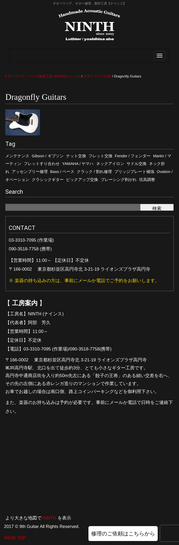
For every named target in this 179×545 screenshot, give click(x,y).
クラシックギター (48, 179)
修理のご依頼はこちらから (123, 533)
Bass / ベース (62, 172)
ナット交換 (76, 156)
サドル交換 (137, 164)
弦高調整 (147, 179)
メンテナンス (17, 156)
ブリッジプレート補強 (134, 172)
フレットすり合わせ (42, 164)
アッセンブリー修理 (30, 172)
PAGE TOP (15, 537)
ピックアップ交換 (82, 179)
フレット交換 (100, 156)
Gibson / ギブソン (47, 156)
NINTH (49, 517)
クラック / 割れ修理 (94, 172)
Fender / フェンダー (132, 156)
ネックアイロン (110, 164)
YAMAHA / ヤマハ (77, 164)
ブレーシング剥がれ (119, 179)
